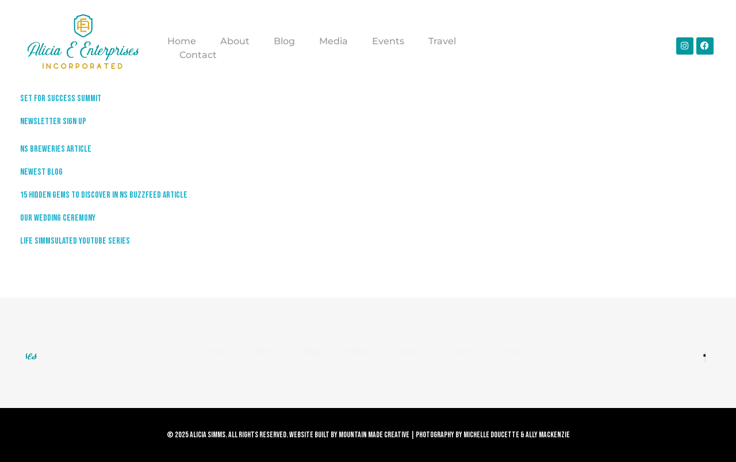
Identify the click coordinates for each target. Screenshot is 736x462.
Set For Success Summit (60, 98)
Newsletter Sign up (53, 121)
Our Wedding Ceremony (57, 218)
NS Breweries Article (55, 149)
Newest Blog (41, 172)
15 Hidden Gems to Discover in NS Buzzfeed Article (103, 195)
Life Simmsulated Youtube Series (75, 241)
